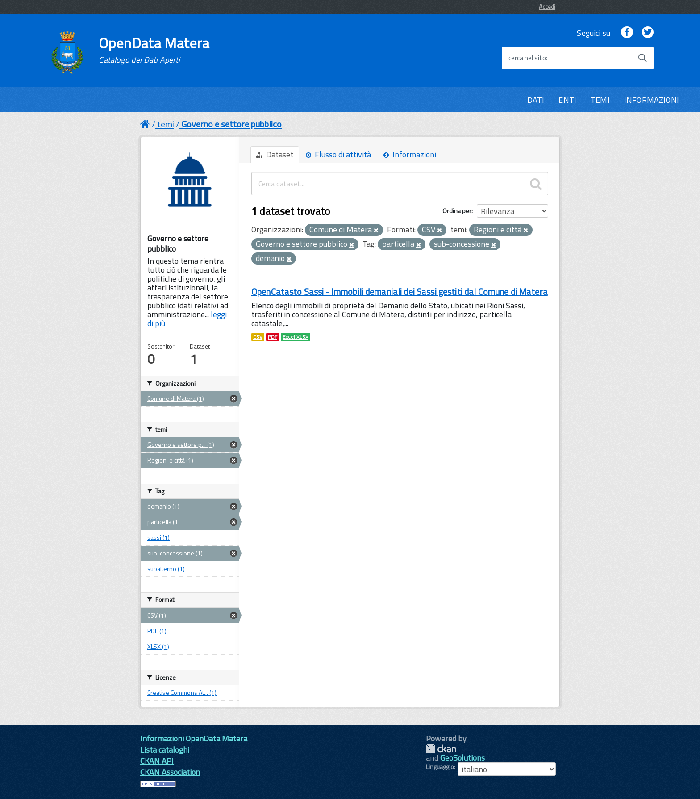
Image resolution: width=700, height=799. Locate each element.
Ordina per (456, 210)
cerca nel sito (527, 58)
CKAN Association (170, 772)
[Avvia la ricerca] (642, 58)
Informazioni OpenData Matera (193, 738)
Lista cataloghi (164, 750)
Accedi (547, 6)
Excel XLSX (295, 337)
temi (165, 124)
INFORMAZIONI (651, 100)
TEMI (600, 100)
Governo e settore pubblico (231, 124)
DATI (536, 100)
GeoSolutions (462, 758)
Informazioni (409, 154)
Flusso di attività (338, 154)
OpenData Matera (154, 50)
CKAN (441, 748)
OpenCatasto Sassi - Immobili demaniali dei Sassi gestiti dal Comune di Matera (399, 292)
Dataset (274, 154)
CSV (257, 337)
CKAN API (157, 761)
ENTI (567, 100)
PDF (272, 337)
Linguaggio (440, 766)
